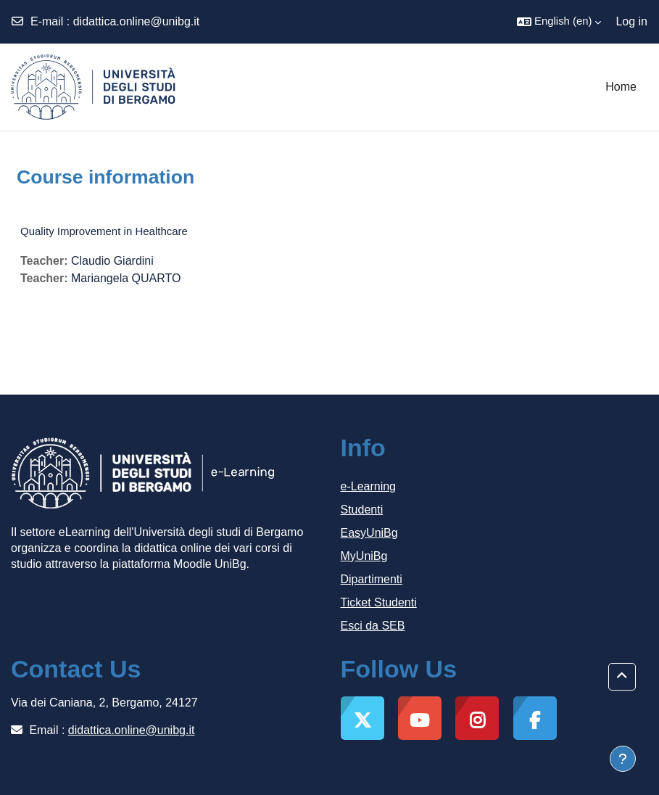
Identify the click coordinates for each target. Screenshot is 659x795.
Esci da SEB (373, 625)
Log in (631, 21)
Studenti (362, 509)
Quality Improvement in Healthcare (104, 231)
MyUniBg (364, 556)
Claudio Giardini (112, 261)
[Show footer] (623, 759)
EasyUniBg (369, 533)
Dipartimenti (371, 579)
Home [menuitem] (621, 87)
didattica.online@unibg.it (136, 21)
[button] (559, 22)
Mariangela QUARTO (126, 278)
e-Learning (369, 486)
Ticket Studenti (379, 602)
